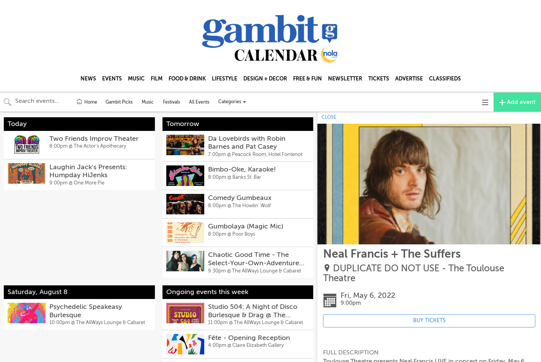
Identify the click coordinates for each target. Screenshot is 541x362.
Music (148, 102)
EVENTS (112, 79)
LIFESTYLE (224, 79)
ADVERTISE (409, 79)
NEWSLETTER (345, 79)
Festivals (171, 102)
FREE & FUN (307, 79)
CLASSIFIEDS (445, 79)
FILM (156, 79)
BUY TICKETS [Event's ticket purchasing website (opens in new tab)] (429, 320)
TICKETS (378, 79)
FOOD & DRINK (187, 79)
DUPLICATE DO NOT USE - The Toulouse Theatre (413, 273)
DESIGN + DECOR (265, 79)
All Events (199, 102)
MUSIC (136, 79)
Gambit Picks (119, 102)
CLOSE (329, 117)
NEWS (88, 79)
